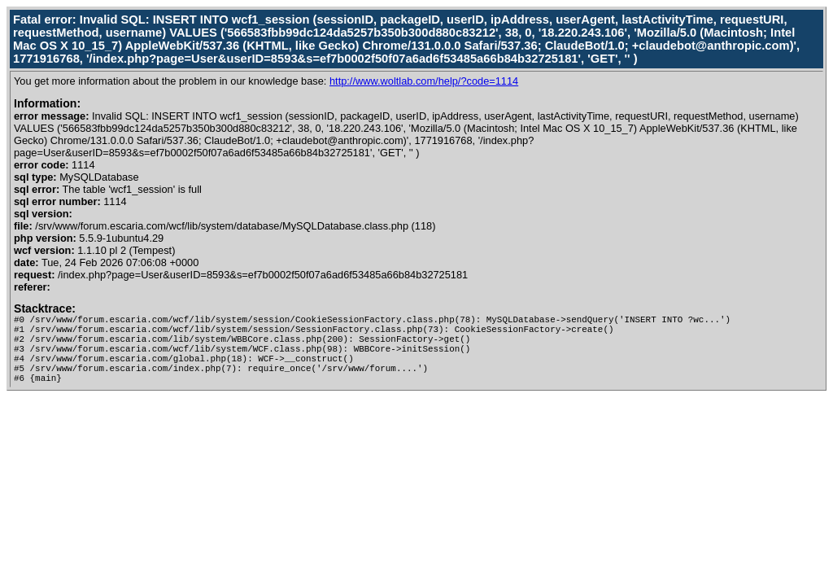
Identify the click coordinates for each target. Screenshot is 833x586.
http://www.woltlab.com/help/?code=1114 (423, 81)
